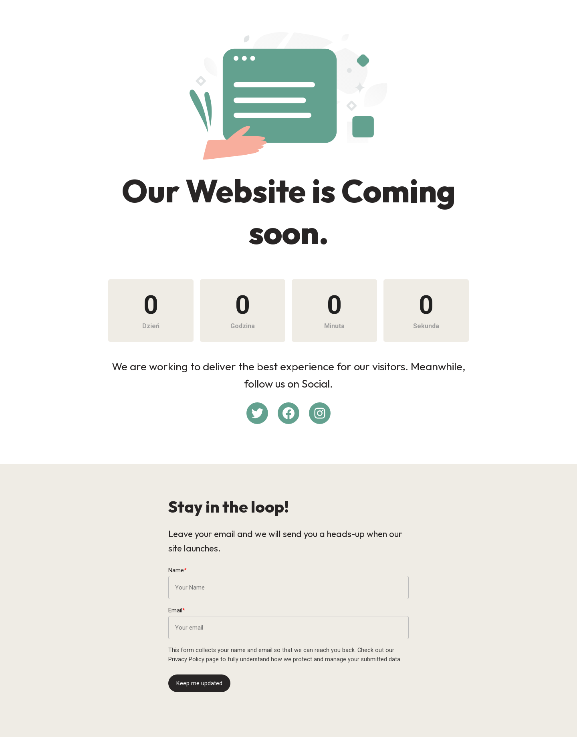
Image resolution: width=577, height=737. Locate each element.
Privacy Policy (186, 659)
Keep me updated (199, 683)
